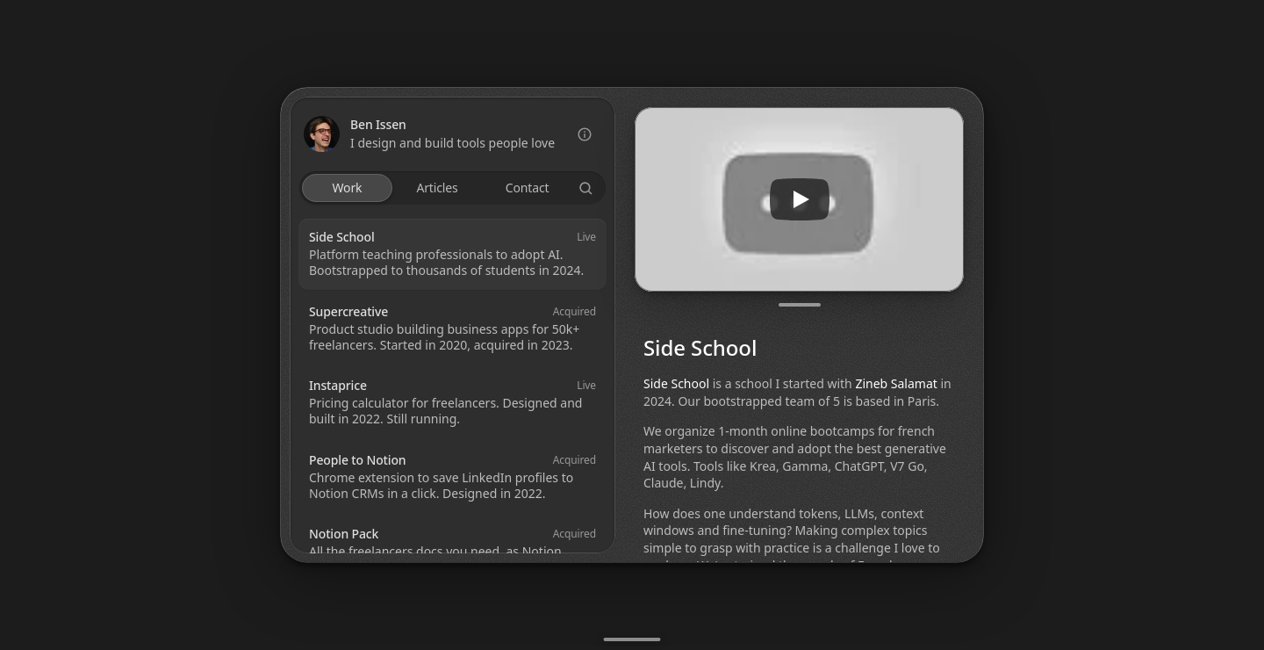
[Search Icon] (585, 188)
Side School (676, 383)
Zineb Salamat (896, 383)
